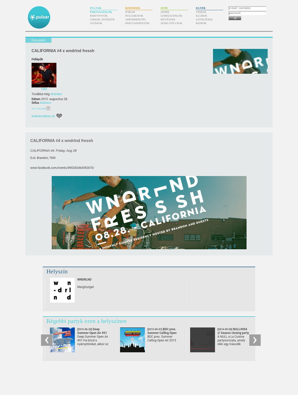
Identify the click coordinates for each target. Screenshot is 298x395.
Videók (201, 11)
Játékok (96, 23)
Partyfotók (99, 15)
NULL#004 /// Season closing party (233, 332)
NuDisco (45, 103)
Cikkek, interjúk (102, 19)
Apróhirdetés (135, 19)
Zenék (165, 11)
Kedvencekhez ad (43, 116)
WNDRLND (84, 279)
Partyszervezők (137, 23)
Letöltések (204, 19)
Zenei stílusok (171, 23)
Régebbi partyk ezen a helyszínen (86, 321)
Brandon (56, 94)
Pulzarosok (134, 15)
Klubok (201, 15)
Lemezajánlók (171, 15)
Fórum (130, 11)
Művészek (168, 19)
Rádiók (201, 23)
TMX (52, 158)
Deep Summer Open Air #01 (92, 332)
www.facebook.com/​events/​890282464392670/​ (62, 168)
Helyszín (57, 271)
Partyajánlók (101, 11)
